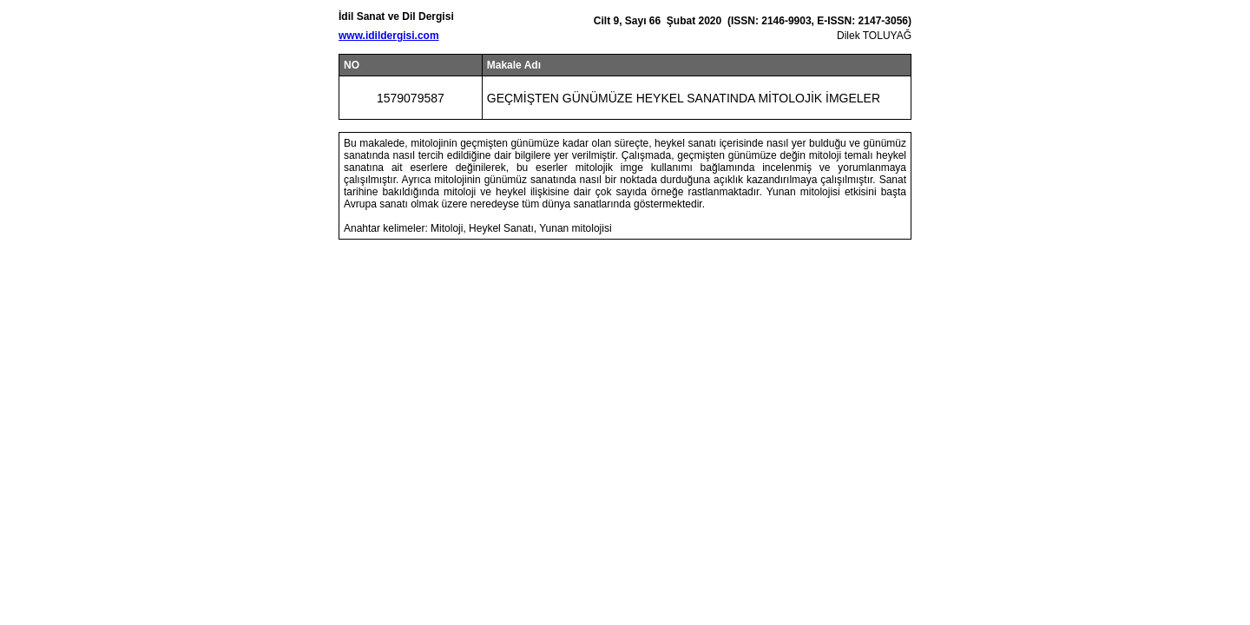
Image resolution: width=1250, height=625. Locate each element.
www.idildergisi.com (389, 36)
